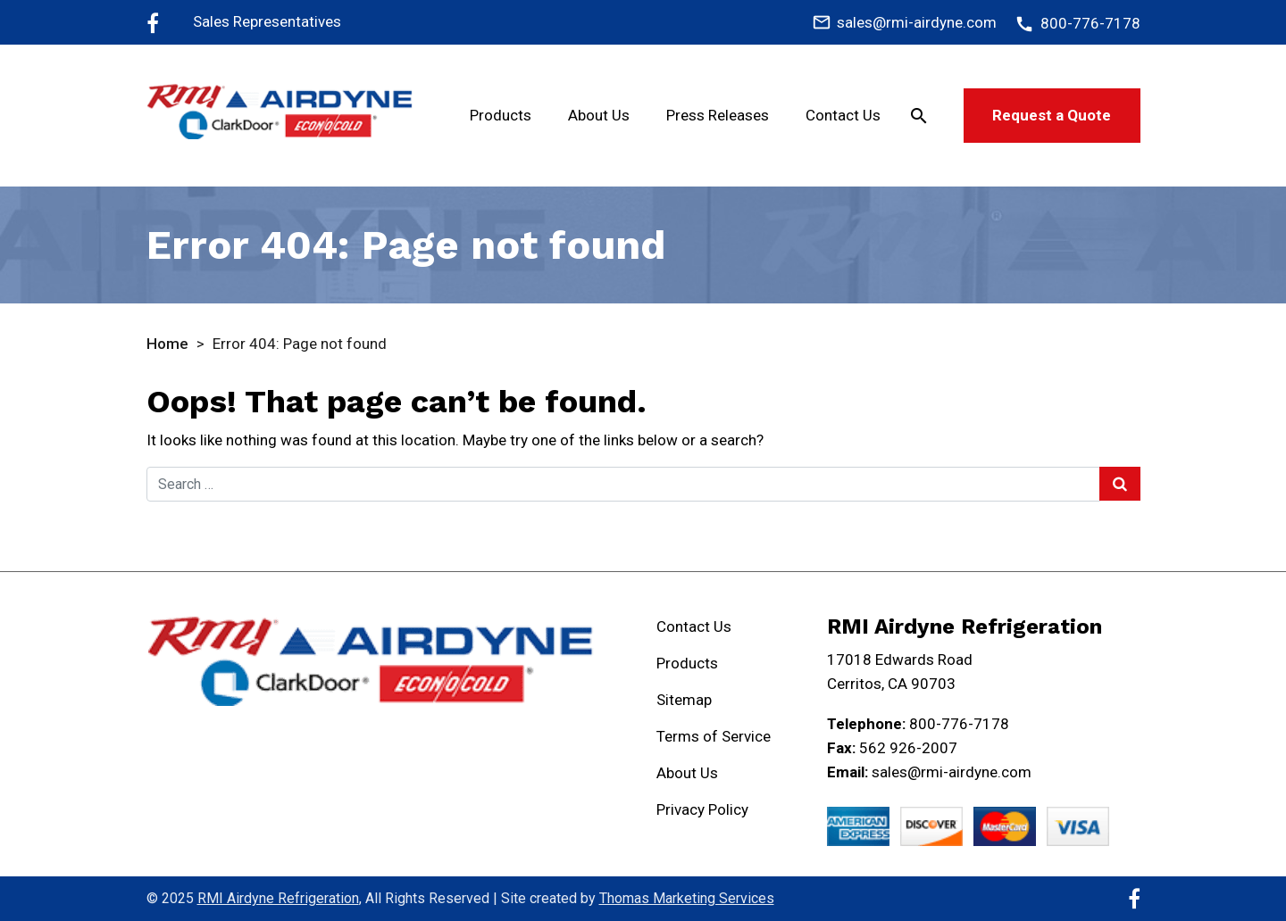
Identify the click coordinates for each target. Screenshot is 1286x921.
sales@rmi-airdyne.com (951, 772)
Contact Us (843, 115)
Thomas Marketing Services (686, 898)
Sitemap (684, 700)
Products (500, 115)
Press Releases (717, 115)
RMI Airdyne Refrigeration (278, 898)
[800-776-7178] (1077, 23)
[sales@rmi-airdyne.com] (904, 22)
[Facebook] (152, 22)
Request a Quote (1051, 115)
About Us (599, 115)
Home (167, 344)
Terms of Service (713, 736)
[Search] (919, 115)
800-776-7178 (959, 724)
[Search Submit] (1119, 484)
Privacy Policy (702, 809)
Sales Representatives (267, 21)
